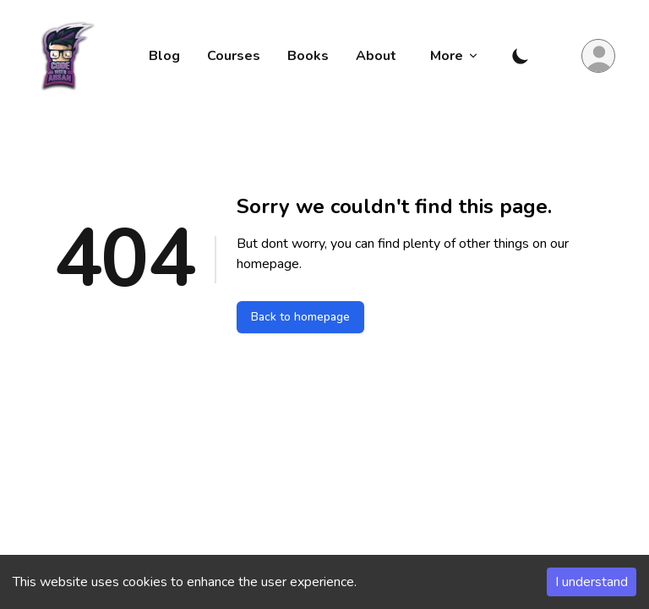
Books (308, 56)
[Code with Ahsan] (62, 56)
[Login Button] (598, 56)
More (455, 56)
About (376, 56)
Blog (164, 56)
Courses (233, 56)
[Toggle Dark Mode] (520, 55)
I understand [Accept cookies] (591, 582)
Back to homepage (300, 317)
